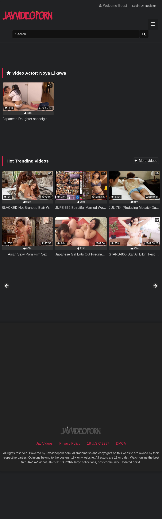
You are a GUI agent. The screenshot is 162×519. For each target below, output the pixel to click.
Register (150, 5)
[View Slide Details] (33, 310)
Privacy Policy (69, 490)
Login (135, 5)
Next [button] (155, 309)
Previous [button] (7, 309)
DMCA (121, 490)
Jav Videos (44, 490)
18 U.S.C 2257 (98, 490)
